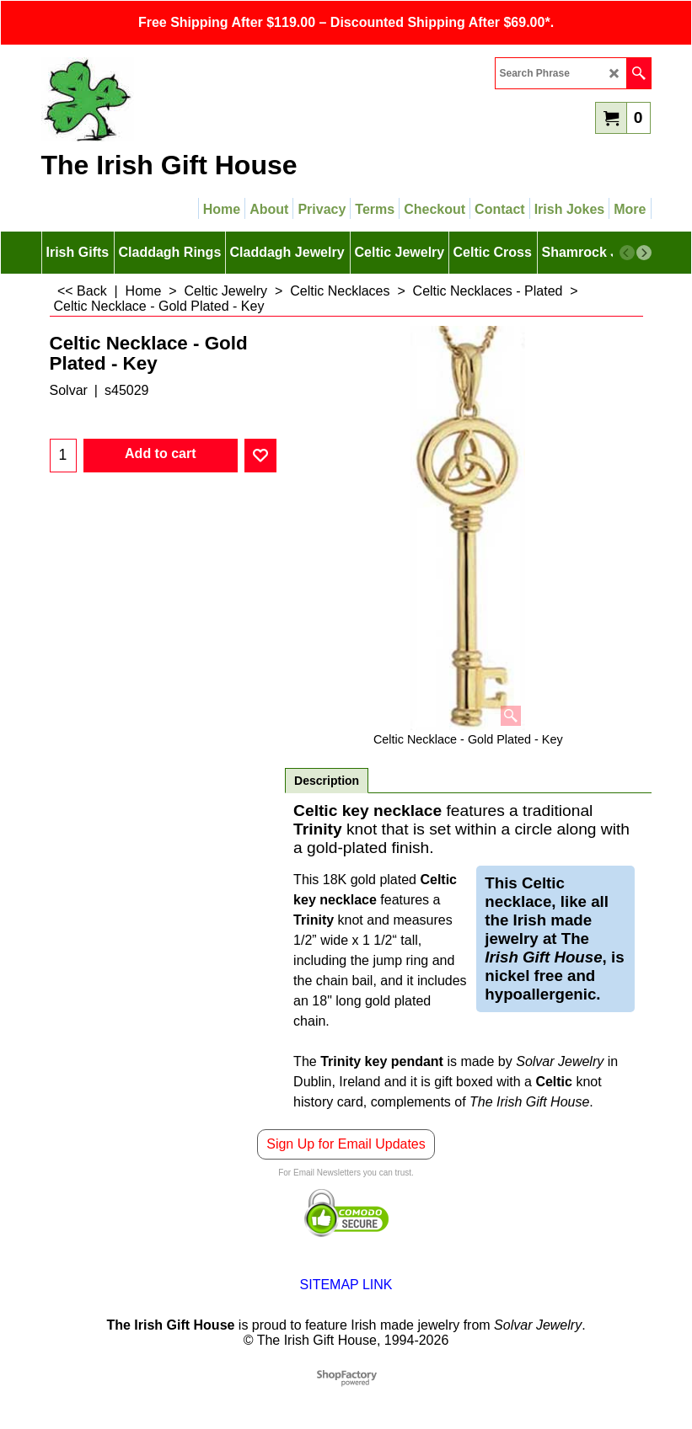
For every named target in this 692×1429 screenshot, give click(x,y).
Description (326, 780)
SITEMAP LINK (346, 1284)
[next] (644, 252)
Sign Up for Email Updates (346, 1144)
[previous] (627, 252)
